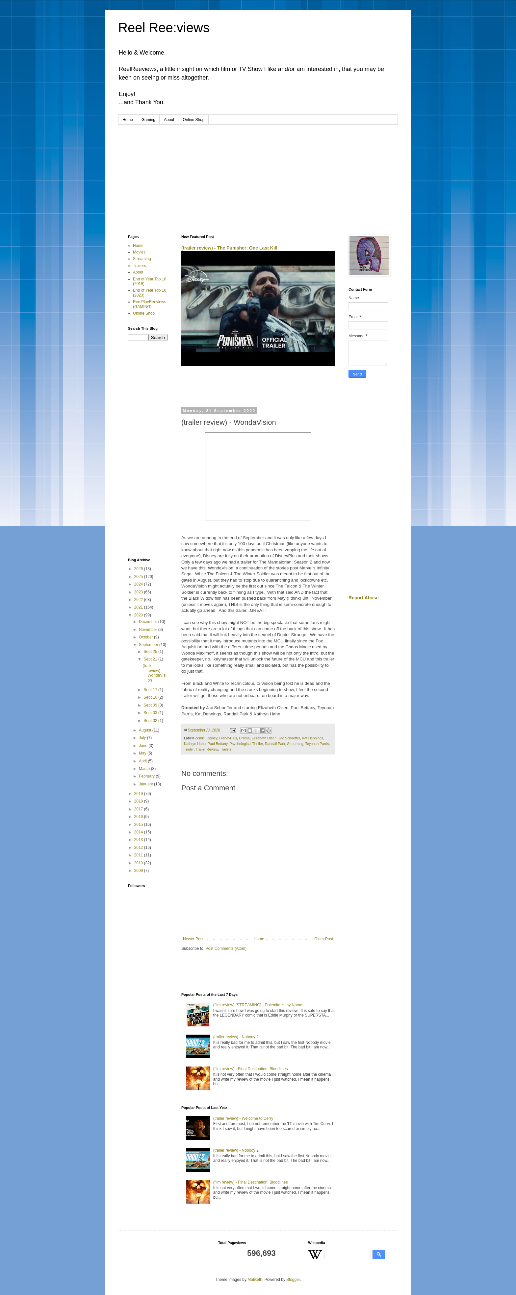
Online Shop (193, 119)
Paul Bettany (217, 744)
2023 (139, 592)
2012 (139, 847)
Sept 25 (150, 651)
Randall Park (275, 744)
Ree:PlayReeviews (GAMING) (149, 304)
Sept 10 (150, 697)
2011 (139, 855)
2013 (139, 839)
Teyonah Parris (317, 744)
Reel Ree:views (164, 27)
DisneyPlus (228, 738)
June (143, 745)
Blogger (293, 1279)
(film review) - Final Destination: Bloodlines (250, 1069)
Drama (244, 738)
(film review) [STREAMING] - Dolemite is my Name (257, 1005)
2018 (139, 801)
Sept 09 (150, 705)
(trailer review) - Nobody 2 (236, 1037)
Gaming (148, 119)
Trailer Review (206, 749)
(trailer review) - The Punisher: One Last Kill (229, 248)
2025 (139, 576)
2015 (139, 824)
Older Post (323, 939)
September (149, 644)
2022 (139, 599)
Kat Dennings (312, 738)
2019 (139, 793)
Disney (212, 738)
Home (127, 119)
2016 (139, 816)
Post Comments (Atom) (225, 948)
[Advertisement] (258, 174)
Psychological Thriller (246, 744)
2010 (139, 863)
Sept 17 (150, 689)
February (147, 776)
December (148, 621)
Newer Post (193, 939)
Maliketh (254, 1279)
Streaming (295, 744)
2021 (139, 607)
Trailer (189, 749)
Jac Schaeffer (289, 738)
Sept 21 (150, 659)
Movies (139, 252)
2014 (139, 832)
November (148, 629)
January (146, 784)
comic (200, 738)
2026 (139, 568)
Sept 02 (150, 720)
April (143, 761)
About (169, 119)
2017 (139, 809)
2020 (139, 615)
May (143, 753)
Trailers (226, 749)
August (145, 730)
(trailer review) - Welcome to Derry (243, 1118)
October (146, 637)
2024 (139, 584)
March (145, 768)
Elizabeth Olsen (264, 738)
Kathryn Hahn (195, 744)
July (143, 737)
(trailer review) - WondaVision (154, 672)
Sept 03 (150, 712)
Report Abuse (363, 597)
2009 (139, 870)
